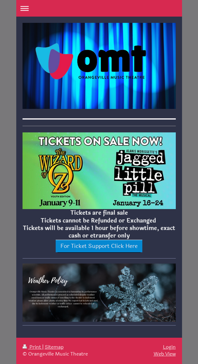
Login (169, 347)
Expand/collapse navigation (99, 8)
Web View (165, 354)
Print (32, 347)
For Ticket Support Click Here (99, 246)
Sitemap (54, 347)
